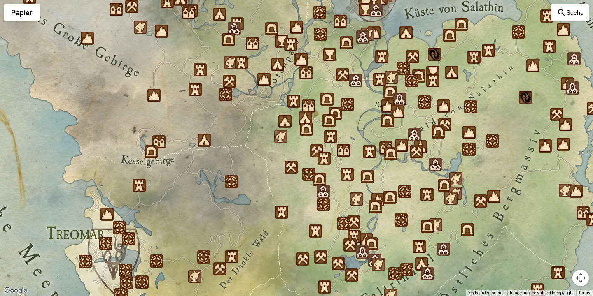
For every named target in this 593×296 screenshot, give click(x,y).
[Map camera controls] (580, 278)
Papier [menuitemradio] (22, 12)
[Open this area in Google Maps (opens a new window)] (15, 290)
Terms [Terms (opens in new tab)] (585, 293)
